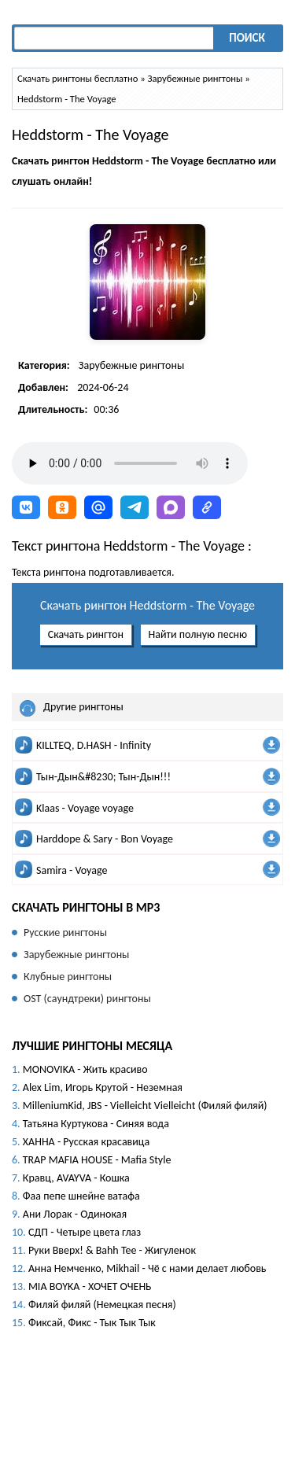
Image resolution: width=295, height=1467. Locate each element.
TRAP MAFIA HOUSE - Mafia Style (97, 1160)
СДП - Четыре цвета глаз (84, 1232)
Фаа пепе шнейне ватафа (81, 1196)
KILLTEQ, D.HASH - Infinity (93, 745)
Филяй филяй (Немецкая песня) (102, 1304)
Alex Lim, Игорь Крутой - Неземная (103, 1087)
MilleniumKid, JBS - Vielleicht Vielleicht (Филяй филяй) (145, 1105)
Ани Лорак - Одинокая (75, 1214)
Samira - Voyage (71, 870)
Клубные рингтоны (68, 976)
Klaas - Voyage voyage (85, 808)
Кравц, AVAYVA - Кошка (76, 1178)
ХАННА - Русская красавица (86, 1141)
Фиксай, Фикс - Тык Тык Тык (92, 1322)
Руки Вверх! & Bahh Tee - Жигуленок (112, 1250)
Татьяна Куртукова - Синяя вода (96, 1123)
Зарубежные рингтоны (131, 365)
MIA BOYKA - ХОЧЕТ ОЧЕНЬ (90, 1286)
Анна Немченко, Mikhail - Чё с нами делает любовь (147, 1268)
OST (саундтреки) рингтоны (87, 998)
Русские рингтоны (65, 932)
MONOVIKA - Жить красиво (85, 1069)
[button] (26, 507)
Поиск (247, 38)
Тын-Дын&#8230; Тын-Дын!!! (103, 776)
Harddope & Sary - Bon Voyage (104, 839)
